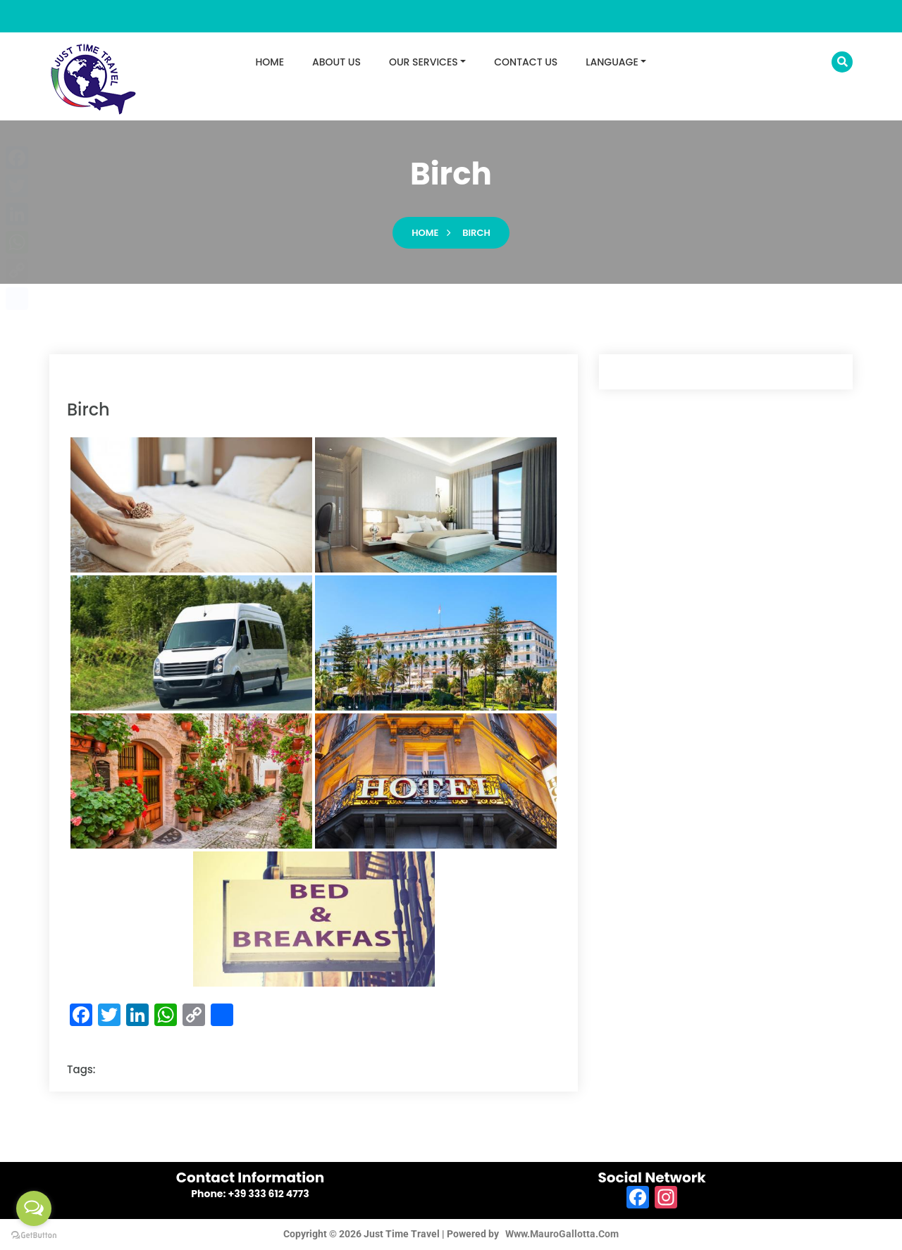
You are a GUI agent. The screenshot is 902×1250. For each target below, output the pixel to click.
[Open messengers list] (33, 1208)
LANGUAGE (612, 62)
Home (425, 234)
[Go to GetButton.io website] (33, 1235)
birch (476, 234)
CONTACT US (525, 62)
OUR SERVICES (423, 62)
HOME (270, 62)
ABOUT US (336, 62)
